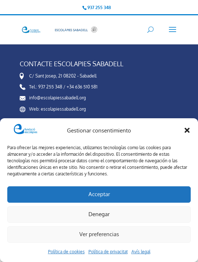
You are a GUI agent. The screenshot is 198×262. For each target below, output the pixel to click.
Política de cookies (66, 251)
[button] (187, 130)
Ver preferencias (99, 234)
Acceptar (99, 194)
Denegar (99, 214)
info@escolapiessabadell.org (57, 97)
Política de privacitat (108, 251)
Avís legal (140, 251)
